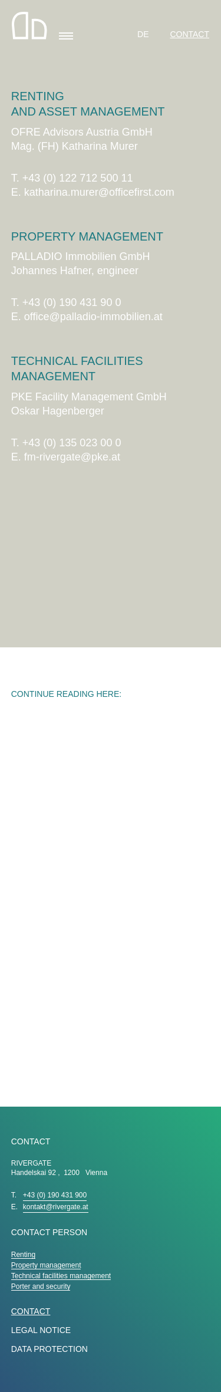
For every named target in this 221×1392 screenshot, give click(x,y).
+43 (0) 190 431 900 (55, 1195)
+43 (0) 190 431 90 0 (71, 302)
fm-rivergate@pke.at (72, 457)
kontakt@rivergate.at (55, 1207)
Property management (46, 1265)
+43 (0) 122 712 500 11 (77, 178)
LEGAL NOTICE (41, 1330)
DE (144, 34)
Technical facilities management (61, 1276)
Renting (23, 1255)
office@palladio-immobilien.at (93, 317)
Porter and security (41, 1286)
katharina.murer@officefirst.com (99, 192)
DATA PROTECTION (49, 1349)
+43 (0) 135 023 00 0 (71, 443)
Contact (189, 34)
